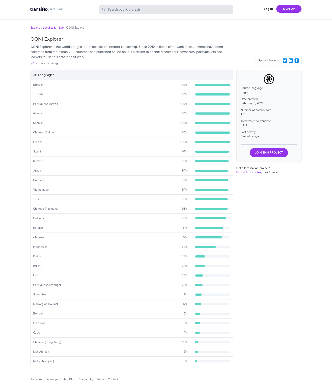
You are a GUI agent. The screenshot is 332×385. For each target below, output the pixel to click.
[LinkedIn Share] (291, 61)
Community (86, 379)
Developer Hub (56, 379)
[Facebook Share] (297, 61)
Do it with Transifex (248, 172)
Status (101, 379)
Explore (35, 27)
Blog (72, 379)
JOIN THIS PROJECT (269, 152)
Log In (268, 9)
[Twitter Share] (285, 61)
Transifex (36, 379)
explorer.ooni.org (47, 63)
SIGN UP (289, 9)
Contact (113, 379)
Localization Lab (53, 27)
